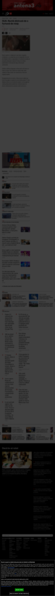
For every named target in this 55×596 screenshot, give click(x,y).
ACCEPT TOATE (19, 589)
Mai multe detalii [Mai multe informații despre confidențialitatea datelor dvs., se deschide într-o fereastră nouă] (11, 567)
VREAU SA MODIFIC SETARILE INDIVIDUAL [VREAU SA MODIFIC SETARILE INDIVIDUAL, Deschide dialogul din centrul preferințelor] (19, 593)
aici (15, 573)
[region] (27, 578)
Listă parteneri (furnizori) (6, 586)
